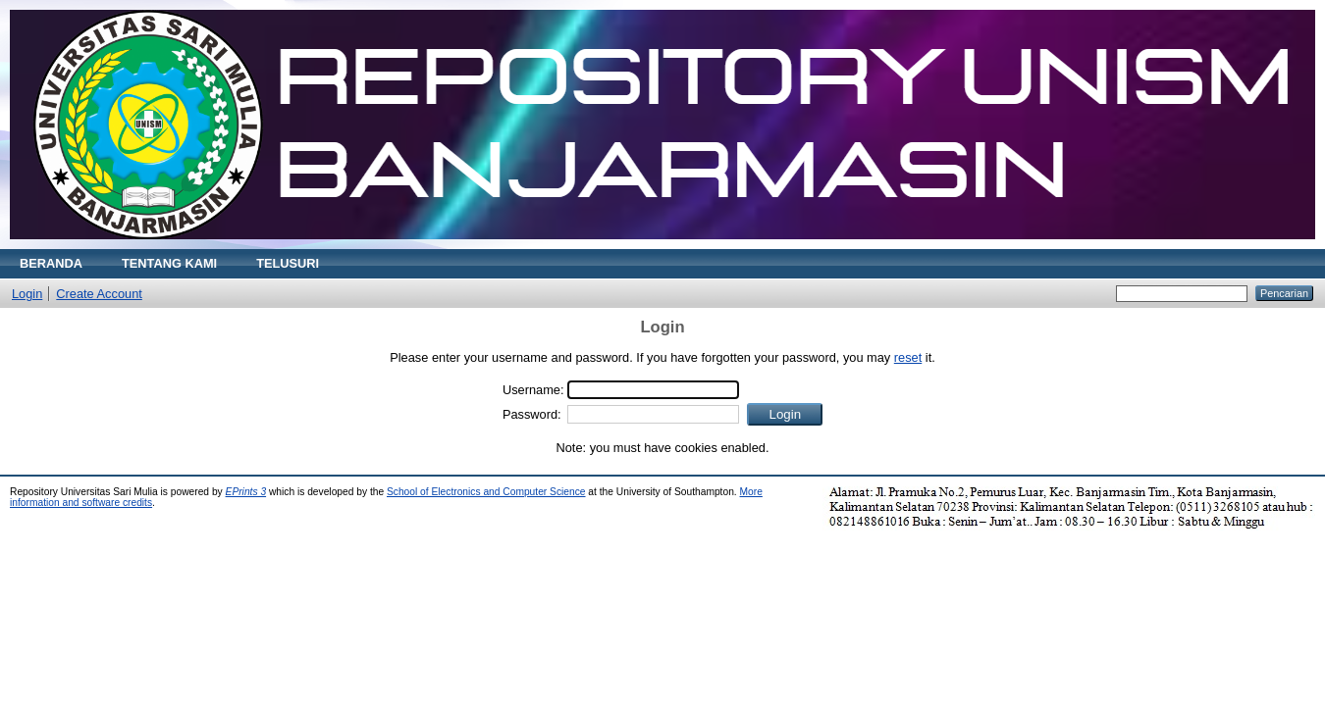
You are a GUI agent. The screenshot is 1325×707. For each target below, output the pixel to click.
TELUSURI (287, 263)
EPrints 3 (246, 491)
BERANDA (51, 263)
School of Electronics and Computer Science (486, 491)
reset (908, 357)
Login (27, 293)
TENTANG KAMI (169, 263)
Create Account (99, 293)
